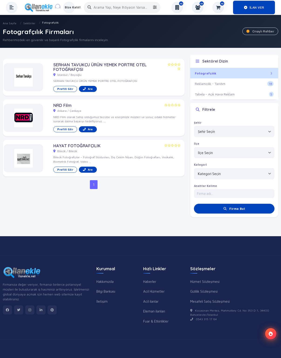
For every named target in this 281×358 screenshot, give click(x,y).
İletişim (102, 301)
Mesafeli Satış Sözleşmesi (210, 301)
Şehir (198, 122)
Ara (88, 89)
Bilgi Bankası (105, 291)
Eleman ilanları (154, 311)
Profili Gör (65, 89)
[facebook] (7, 310)
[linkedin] (41, 310)
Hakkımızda (105, 281)
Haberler (149, 281)
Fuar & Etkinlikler (156, 321)
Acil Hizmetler (154, 291)
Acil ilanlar (151, 301)
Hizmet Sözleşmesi (205, 281)
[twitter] (18, 310)
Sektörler (29, 23)
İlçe (196, 143)
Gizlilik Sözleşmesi (204, 291)
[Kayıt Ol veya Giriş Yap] (68, 7)
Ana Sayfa (9, 23)
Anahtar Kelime (205, 186)
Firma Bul (234, 209)
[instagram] (29, 310)
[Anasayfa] (40, 7)
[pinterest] (52, 310)
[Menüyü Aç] (11, 7)
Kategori (200, 164)
